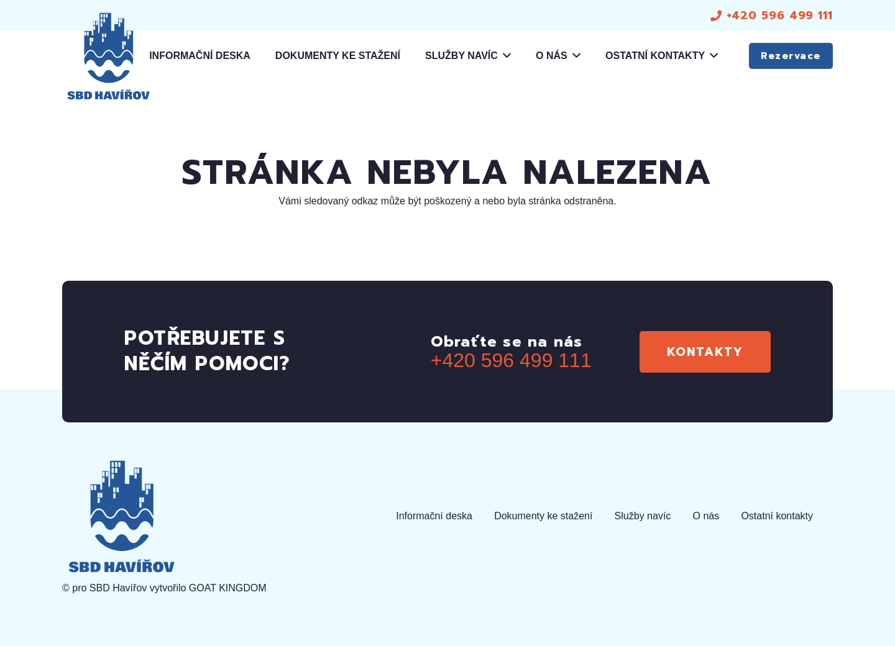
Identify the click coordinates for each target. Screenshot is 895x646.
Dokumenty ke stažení (543, 516)
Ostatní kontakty (777, 516)
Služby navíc (643, 516)
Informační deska (434, 516)
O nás (706, 516)
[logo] (108, 56)
